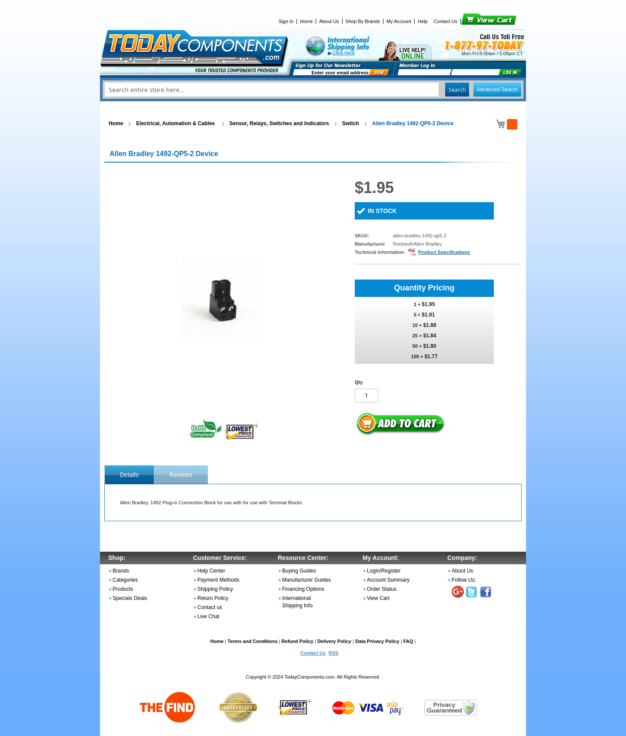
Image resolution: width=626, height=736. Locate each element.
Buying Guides (299, 571)
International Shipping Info (297, 602)
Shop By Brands (363, 21)
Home (306, 21)
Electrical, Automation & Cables (176, 123)
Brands (121, 571)
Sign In (286, 21)
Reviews (181, 474)
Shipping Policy (215, 589)
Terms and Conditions (252, 641)
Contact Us (445, 21)
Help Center (211, 571)
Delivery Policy (334, 641)
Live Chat (208, 616)
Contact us (209, 607)
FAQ (408, 641)
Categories (125, 580)
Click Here (344, 52)
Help (423, 21)
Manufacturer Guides (306, 580)
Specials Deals (130, 598)
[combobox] (313, 89)
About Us (329, 21)
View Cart (474, 21)
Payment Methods (218, 580)
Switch (350, 123)
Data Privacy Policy (377, 641)
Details (129, 474)
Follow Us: (464, 580)
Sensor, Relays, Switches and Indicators (279, 123)
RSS (334, 653)
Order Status (381, 589)
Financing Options (303, 589)
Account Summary (388, 580)
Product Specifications (444, 252)
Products (123, 589)
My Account (398, 21)
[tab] (129, 474)
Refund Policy (297, 641)
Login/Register (383, 571)
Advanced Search (497, 90)
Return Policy (212, 598)
